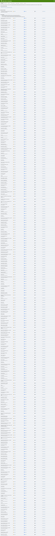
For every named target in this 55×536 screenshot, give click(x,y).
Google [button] (25, 11)
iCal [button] (35, 11)
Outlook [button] (15, 11)
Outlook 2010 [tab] (5, 3)
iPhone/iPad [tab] (21, 3)
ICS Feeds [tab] (2, 3)
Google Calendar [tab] (17, 3)
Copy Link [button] (44, 11)
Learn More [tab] (25, 3)
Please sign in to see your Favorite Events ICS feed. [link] (6, 7)
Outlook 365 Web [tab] (13, 3)
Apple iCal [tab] (9, 3)
